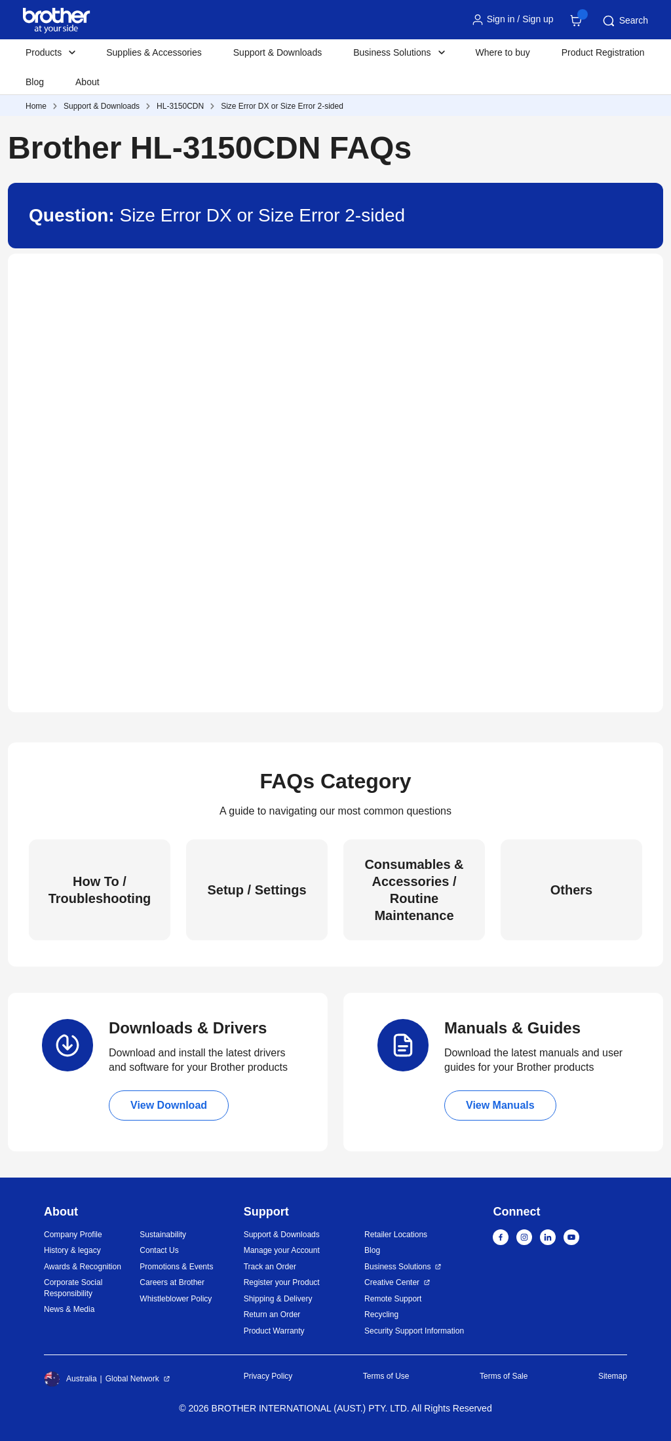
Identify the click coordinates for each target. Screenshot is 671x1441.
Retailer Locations (395, 1234)
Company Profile (73, 1234)
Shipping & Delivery (278, 1298)
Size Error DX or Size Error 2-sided (282, 106)
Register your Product (282, 1282)
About (87, 82)
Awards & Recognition (82, 1266)
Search (624, 21)
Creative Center (391, 1282)
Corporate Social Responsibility (73, 1288)
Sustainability (163, 1234)
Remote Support (392, 1298)
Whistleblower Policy (176, 1298)
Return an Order (272, 1314)
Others (571, 890)
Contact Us (159, 1250)
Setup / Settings (256, 890)
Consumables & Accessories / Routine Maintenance (413, 890)
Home (36, 106)
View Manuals (500, 1105)
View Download (168, 1105)
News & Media (69, 1309)
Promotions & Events (176, 1266)
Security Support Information (414, 1330)
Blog (35, 82)
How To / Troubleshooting (99, 890)
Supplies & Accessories (154, 52)
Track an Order (270, 1266)
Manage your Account (282, 1250)
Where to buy (503, 52)
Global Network (132, 1378)
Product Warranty (274, 1330)
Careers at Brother (172, 1282)
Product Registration (603, 52)
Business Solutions (397, 1266)
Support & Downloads (277, 52)
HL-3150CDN (180, 106)
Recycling (381, 1314)
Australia (70, 1379)
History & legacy (72, 1250)
